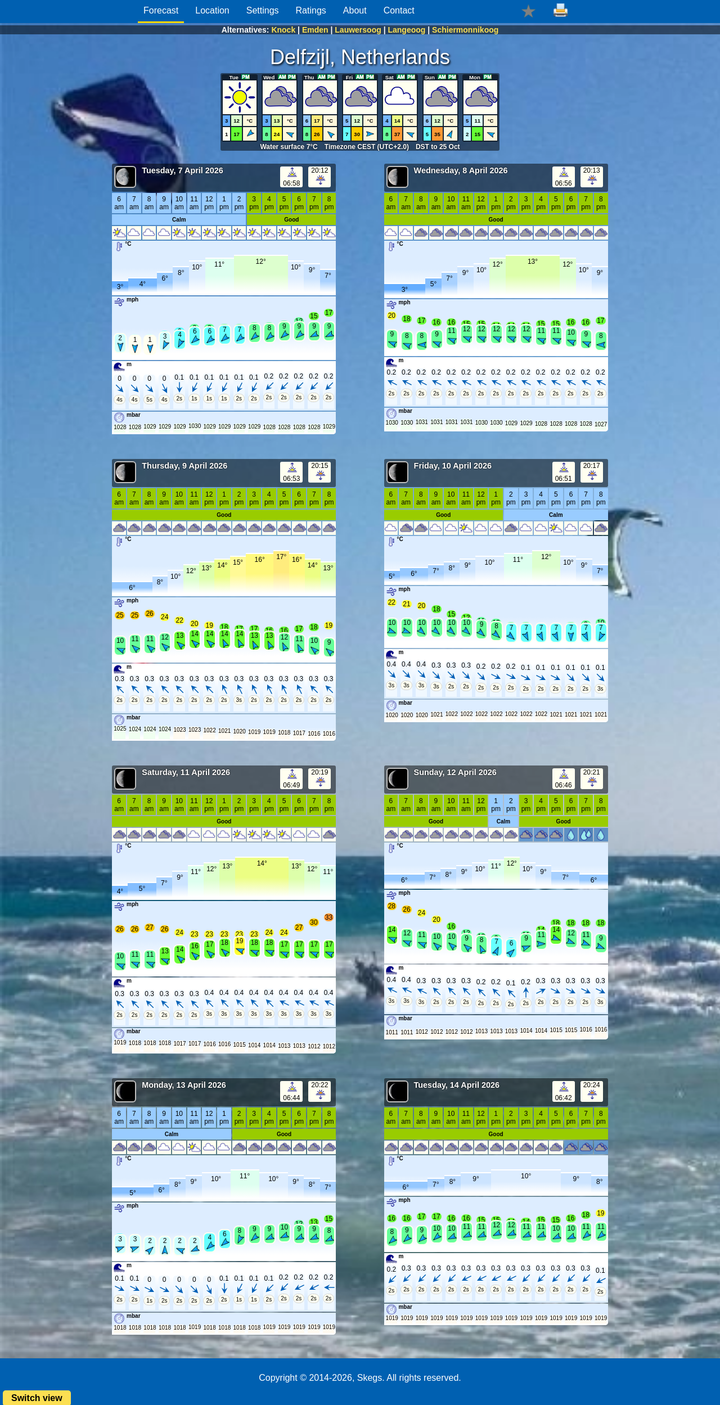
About (355, 10)
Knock (283, 29)
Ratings (311, 10)
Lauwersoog (358, 29)
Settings (262, 10)
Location (212, 10)
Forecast (160, 10)
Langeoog (406, 29)
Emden (315, 29)
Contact (399, 10)
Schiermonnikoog (465, 29)
